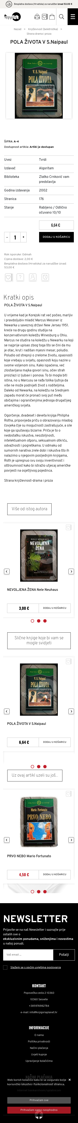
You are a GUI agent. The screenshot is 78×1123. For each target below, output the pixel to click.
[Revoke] (39, 1110)
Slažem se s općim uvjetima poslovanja (35, 967)
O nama (39, 1035)
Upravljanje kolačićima (39, 1061)
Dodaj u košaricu (56, 237)
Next (71, 571)
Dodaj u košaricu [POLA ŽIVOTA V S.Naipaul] (54, 742)
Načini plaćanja (39, 1048)
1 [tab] (32, 621)
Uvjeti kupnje (39, 1054)
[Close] (39, 1100)
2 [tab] (38, 621)
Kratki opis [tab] (18, 298)
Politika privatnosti (39, 1041)
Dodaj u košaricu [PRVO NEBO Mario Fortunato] (54, 874)
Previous (6, 571)
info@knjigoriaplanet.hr (43, 1012)
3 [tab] (45, 621)
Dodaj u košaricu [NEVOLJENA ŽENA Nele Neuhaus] (54, 608)
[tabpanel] (39, 570)
